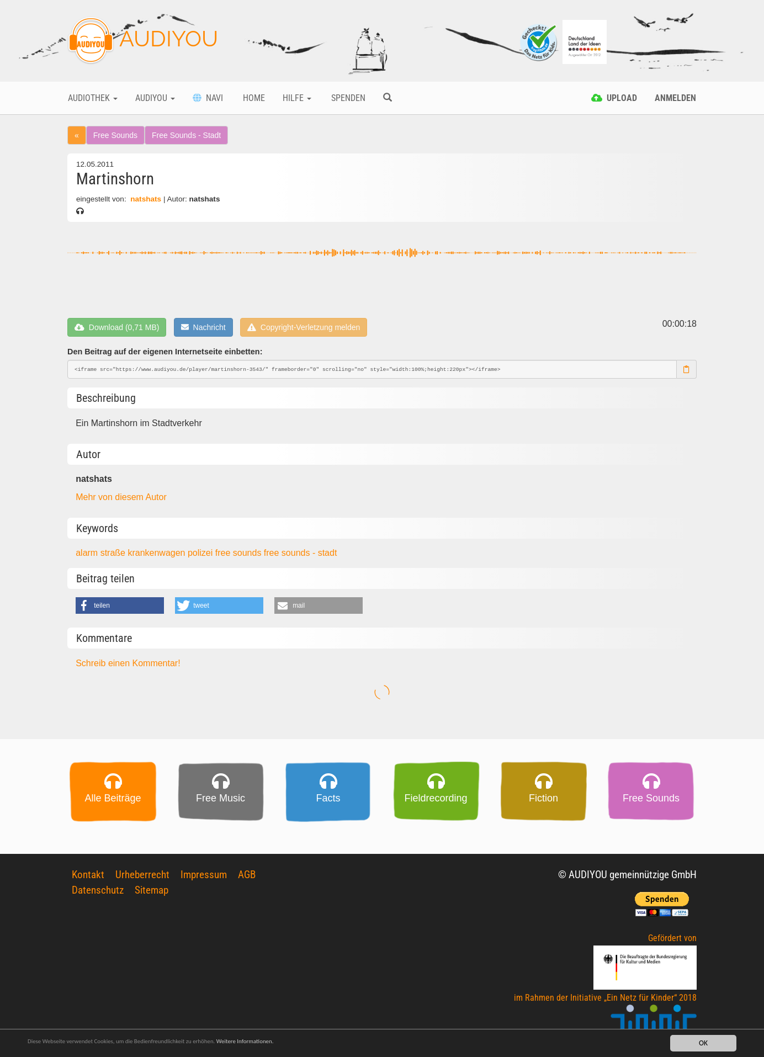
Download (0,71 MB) (117, 327)
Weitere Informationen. (300, 1044)
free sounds (239, 552)
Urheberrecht (142, 865)
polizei (201, 552)
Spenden (347, 98)
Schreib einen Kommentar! (128, 663)
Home (253, 98)
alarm (88, 552)
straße (114, 552)
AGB (247, 865)
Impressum (204, 865)
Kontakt (88, 865)
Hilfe (297, 98)
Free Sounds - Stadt (186, 135)
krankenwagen (158, 552)
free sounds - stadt (300, 552)
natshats (145, 199)
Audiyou (155, 98)
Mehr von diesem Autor (121, 497)
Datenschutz (98, 880)
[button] (120, 605)
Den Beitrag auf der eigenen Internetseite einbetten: (164, 351)
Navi (208, 98)
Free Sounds (115, 135)
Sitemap (151, 880)
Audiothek (93, 98)
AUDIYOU (142, 41)
